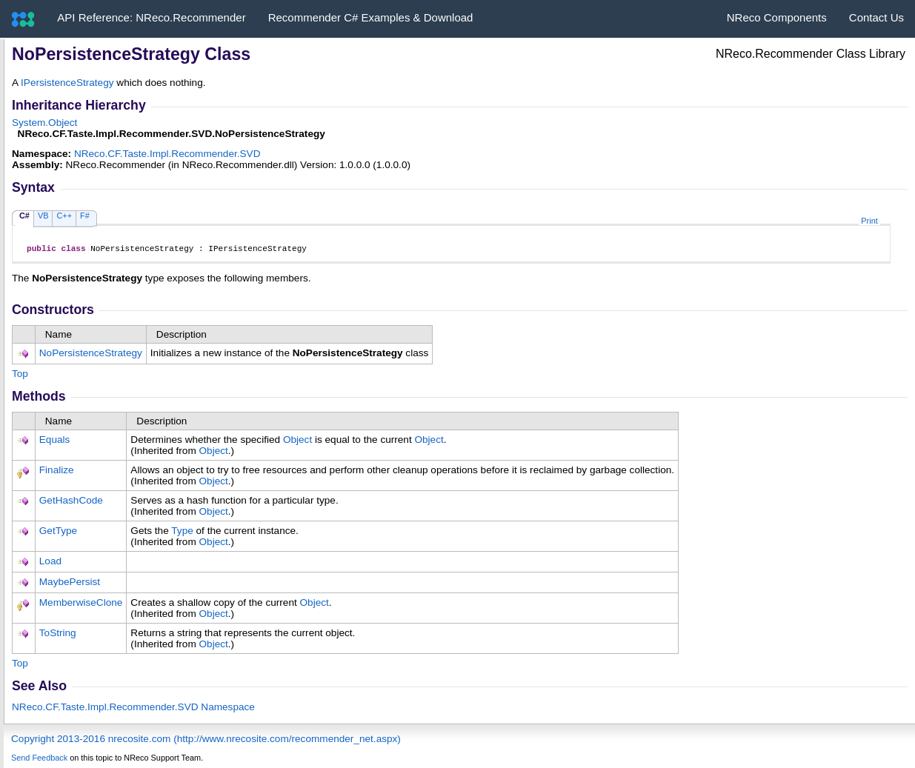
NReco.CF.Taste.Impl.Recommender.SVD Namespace (133, 709)
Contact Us (876, 17)
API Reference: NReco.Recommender (151, 17)
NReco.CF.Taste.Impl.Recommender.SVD (167, 153)
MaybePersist (69, 584)
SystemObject (44, 122)
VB (43, 215)
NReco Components (777, 17)
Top (20, 375)
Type (182, 532)
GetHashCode (71, 502)
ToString (57, 635)
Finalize (56, 472)
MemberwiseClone (81, 604)
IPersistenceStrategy (67, 82)
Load (50, 563)
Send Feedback (39, 759)
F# (85, 215)
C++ (64, 215)
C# (24, 215)
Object (297, 441)
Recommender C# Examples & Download (370, 17)
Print (869, 220)
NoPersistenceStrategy (90, 355)
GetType (58, 532)
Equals (54, 441)
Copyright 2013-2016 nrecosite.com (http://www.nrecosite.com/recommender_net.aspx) (206, 741)
